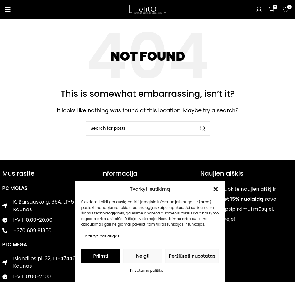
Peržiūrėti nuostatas (192, 256)
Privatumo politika (147, 270)
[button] (216, 189)
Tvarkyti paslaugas (102, 236)
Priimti (100, 256)
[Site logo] (147, 8)
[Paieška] (148, 128)
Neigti (143, 256)
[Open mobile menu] (8, 9)
